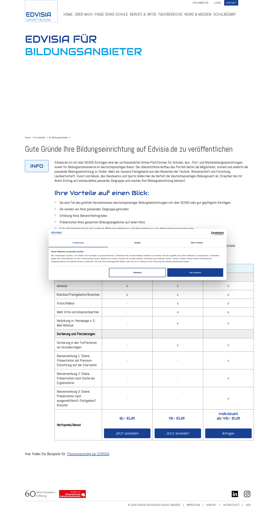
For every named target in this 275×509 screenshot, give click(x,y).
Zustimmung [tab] (78, 243)
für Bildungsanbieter (58, 137)
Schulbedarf (224, 14)
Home (68, 14)
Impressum (193, 505)
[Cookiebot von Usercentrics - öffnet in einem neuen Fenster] (206, 233)
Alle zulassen (195, 273)
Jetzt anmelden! (127, 433)
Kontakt (231, 3)
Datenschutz (231, 505)
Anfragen (228, 433)
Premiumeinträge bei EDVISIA (88, 453)
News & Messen (197, 14)
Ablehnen (137, 273)
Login (217, 3)
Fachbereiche (170, 14)
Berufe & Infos (143, 14)
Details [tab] (137, 243)
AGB (248, 505)
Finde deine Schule (111, 14)
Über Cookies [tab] (197, 243)
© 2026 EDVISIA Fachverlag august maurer (154, 505)
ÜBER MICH (84, 14)
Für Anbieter (200, 3)
